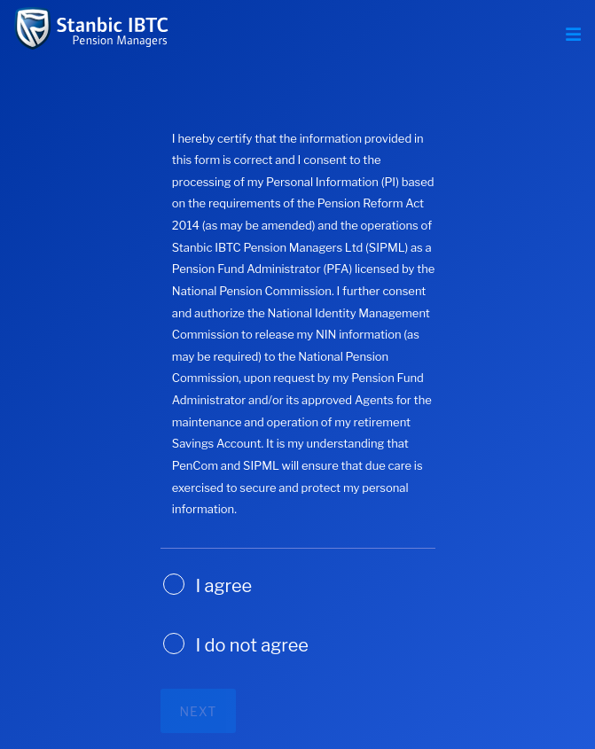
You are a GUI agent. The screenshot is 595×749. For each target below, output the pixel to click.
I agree (224, 586)
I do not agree (252, 645)
